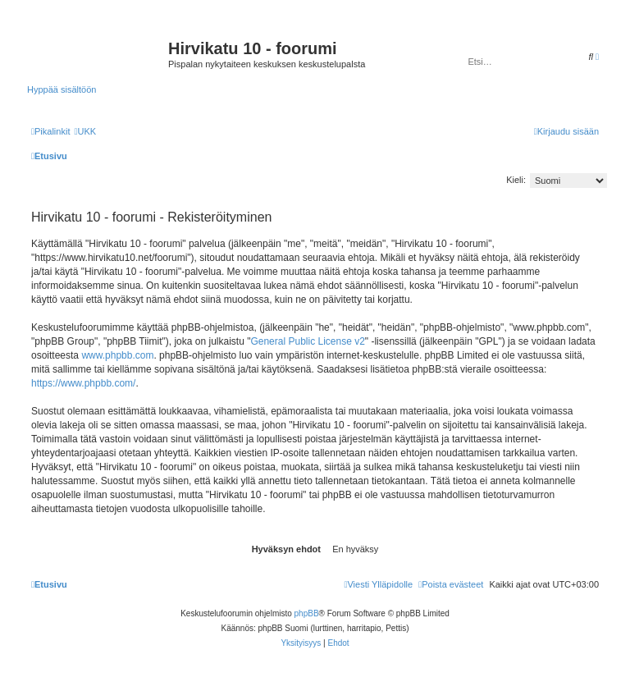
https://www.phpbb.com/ (83, 383)
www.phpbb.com (117, 355)
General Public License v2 (307, 341)
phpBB (306, 613)
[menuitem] (85, 131)
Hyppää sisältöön (61, 89)
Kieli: (516, 180)
